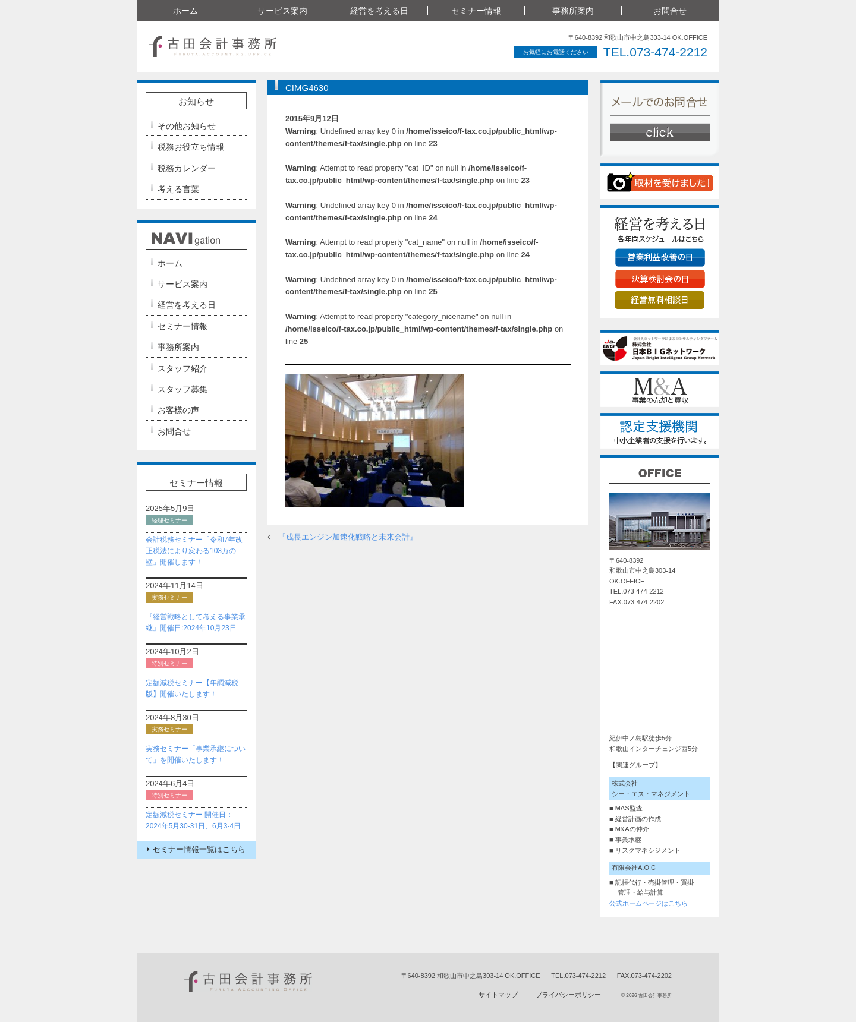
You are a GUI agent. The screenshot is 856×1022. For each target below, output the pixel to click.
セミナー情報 (476, 10)
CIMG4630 (307, 88)
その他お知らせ (187, 126)
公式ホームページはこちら (648, 903)
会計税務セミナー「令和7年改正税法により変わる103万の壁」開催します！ (194, 550)
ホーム (185, 10)
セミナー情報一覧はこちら (196, 849)
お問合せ (670, 10)
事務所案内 (573, 10)
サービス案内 (282, 10)
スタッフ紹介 (182, 368)
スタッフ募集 (182, 389)
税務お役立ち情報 (191, 147)
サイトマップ (498, 994)
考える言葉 (178, 189)
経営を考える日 (379, 10)
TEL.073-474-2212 (655, 52)
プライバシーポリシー (568, 994)
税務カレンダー (187, 168)
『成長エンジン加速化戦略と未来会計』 (347, 536)
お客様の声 (178, 410)
